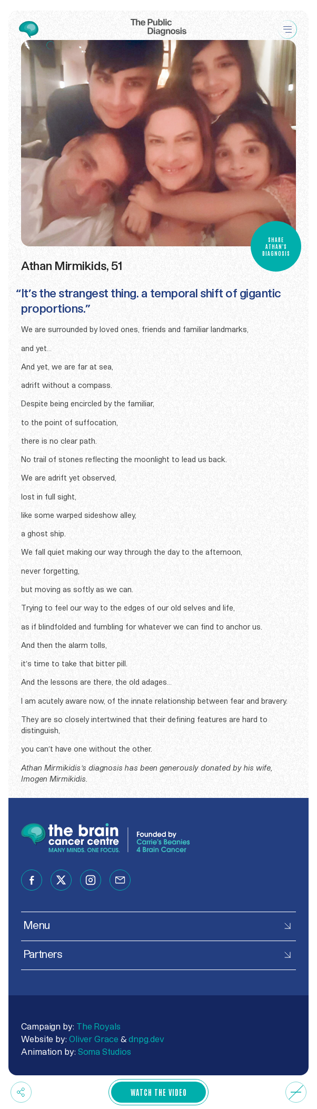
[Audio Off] (295, 1092)
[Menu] (287, 20)
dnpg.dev (146, 1039)
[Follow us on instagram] (90, 880)
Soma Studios (104, 1052)
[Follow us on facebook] (31, 880)
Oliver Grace (93, 1039)
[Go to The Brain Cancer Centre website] (28, 31)
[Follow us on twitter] (61, 880)
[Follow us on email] (120, 880)
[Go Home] (158, 20)
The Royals (98, 1027)
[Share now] (21, 1092)
